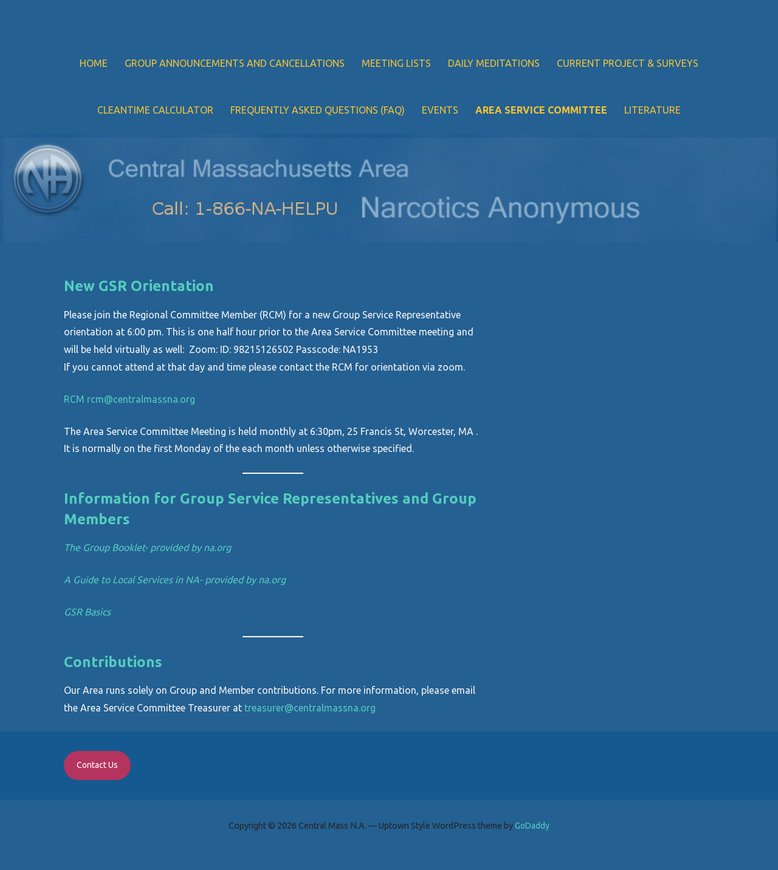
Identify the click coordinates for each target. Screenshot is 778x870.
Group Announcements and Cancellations (235, 63)
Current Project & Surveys (627, 63)
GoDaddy (532, 826)
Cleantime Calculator (155, 109)
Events (440, 109)
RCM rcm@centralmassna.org (129, 399)
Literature (652, 109)
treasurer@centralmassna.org (310, 707)
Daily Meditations (494, 63)
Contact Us (97, 765)
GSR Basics (87, 611)
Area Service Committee (541, 109)
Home (94, 63)
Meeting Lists (396, 63)
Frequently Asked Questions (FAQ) (317, 109)
